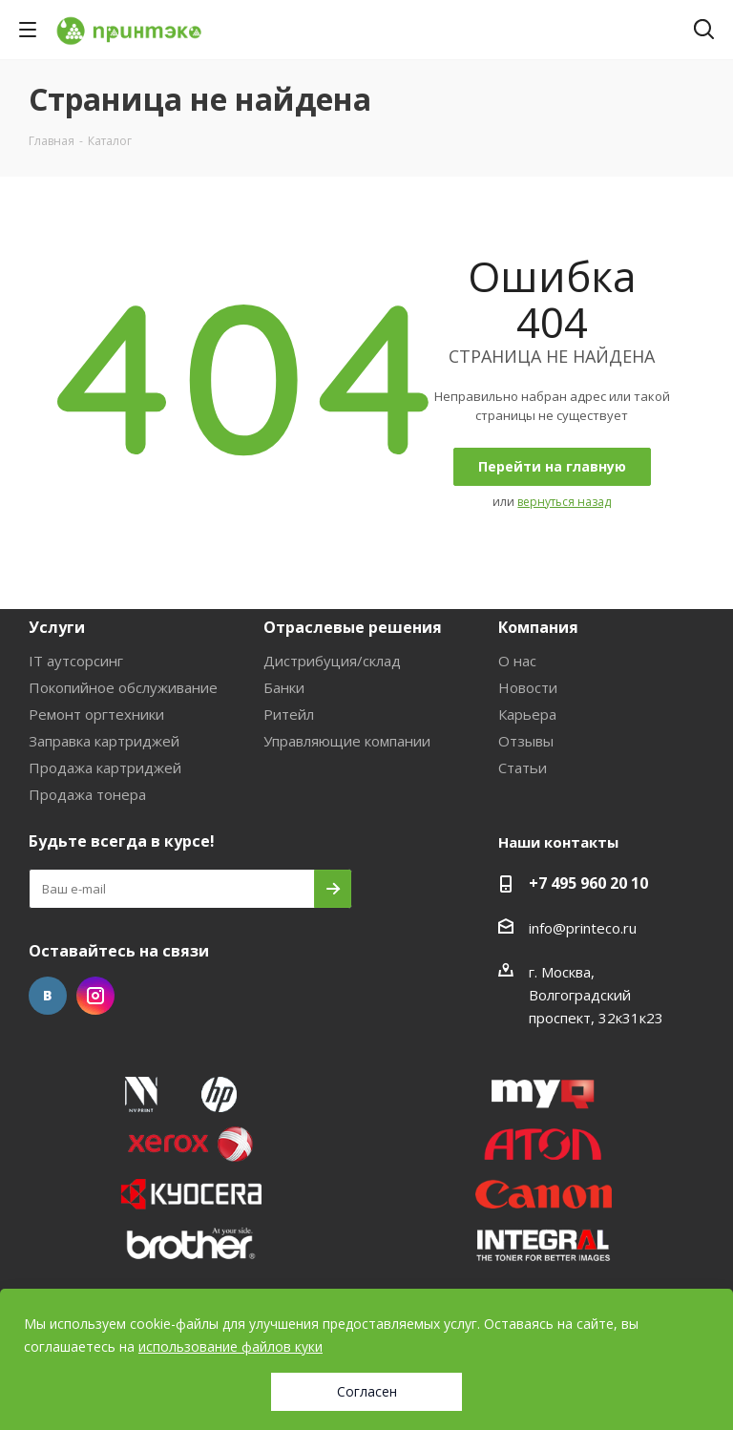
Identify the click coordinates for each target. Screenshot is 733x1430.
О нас (517, 660)
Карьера (527, 714)
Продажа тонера (87, 794)
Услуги (57, 627)
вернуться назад (564, 502)
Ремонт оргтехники (96, 714)
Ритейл (288, 714)
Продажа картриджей (105, 767)
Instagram (95, 996)
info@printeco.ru (583, 927)
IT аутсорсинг (76, 660)
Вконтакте (48, 996)
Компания (538, 627)
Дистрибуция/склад (332, 660)
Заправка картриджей (104, 740)
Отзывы (526, 740)
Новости (527, 687)
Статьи (522, 767)
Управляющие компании (346, 740)
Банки (283, 687)
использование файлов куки (230, 1346)
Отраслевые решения (352, 627)
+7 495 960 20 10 (588, 883)
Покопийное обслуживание (123, 687)
